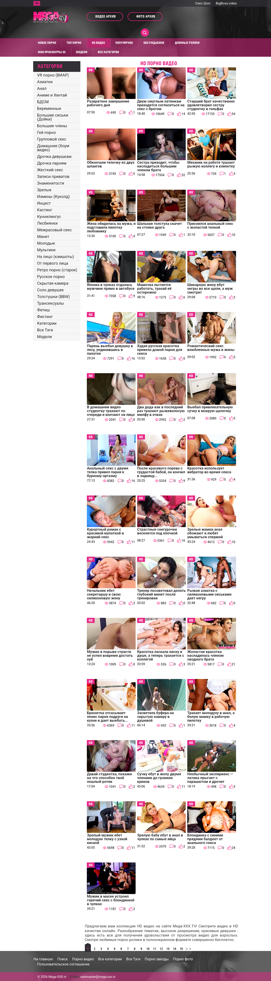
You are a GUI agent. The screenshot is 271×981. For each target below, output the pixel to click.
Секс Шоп (203, 3)
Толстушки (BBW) (53, 296)
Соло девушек (50, 290)
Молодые (46, 243)
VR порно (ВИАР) (53, 75)
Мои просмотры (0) (51, 52)
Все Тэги (45, 330)
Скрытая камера (53, 283)
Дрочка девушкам (54, 156)
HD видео (98, 43)
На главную (43, 959)
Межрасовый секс (54, 230)
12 (161, 949)
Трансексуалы (50, 303)
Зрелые (44, 189)
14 (174, 949)
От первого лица (52, 263)
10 (147, 949)
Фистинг (45, 316)
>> (188, 949)
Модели (81, 52)
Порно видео (83, 959)
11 (154, 949)
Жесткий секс (50, 169)
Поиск (62, 959)
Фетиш (43, 310)
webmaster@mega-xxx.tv (97, 977)
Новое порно (47, 43)
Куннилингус (49, 216)
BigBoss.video (226, 3)
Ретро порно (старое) (57, 270)
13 (167, 949)
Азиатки (45, 81)
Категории (47, 323)
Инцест (44, 203)
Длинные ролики (187, 43)
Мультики (46, 250)
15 (181, 949)
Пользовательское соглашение (63, 964)
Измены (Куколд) (53, 196)
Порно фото (183, 959)
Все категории (108, 52)
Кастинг (44, 209)
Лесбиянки (47, 223)
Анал (42, 88)
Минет (43, 236)
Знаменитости (50, 183)
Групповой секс (51, 139)
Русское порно (51, 276)
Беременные (49, 108)
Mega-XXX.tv (57, 977)
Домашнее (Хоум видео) (53, 147)
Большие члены (52, 125)
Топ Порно (74, 43)
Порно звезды (157, 959)
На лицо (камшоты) (55, 256)
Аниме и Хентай (52, 95)
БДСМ (43, 101)
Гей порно (46, 132)
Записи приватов (53, 176)
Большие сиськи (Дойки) (52, 117)
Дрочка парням (52, 163)
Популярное (124, 43)
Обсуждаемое (153, 43)
